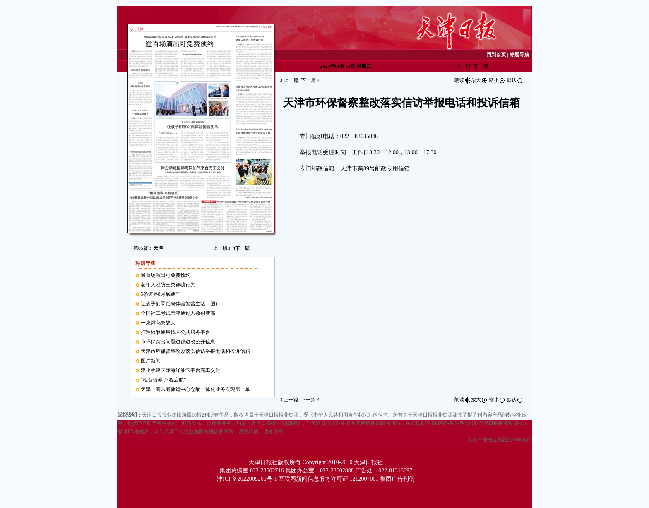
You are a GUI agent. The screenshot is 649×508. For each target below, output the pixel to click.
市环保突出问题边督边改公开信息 (178, 342)
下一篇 (310, 80)
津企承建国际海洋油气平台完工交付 (180, 370)
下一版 (241, 248)
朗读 (462, 80)
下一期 (480, 66)
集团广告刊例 (397, 479)
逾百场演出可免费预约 (165, 275)
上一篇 (289, 80)
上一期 (463, 66)
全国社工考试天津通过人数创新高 (178, 313)
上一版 (221, 248)
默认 (515, 80)
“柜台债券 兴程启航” (163, 380)
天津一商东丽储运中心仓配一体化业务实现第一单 (195, 389)
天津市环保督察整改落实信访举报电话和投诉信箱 (195, 351)
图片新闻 (151, 361)
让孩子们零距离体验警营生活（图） (180, 304)
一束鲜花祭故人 (158, 323)
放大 (479, 80)
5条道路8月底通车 (160, 294)
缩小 (497, 80)
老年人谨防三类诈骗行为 (168, 285)
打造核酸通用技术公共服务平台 (175, 332)
